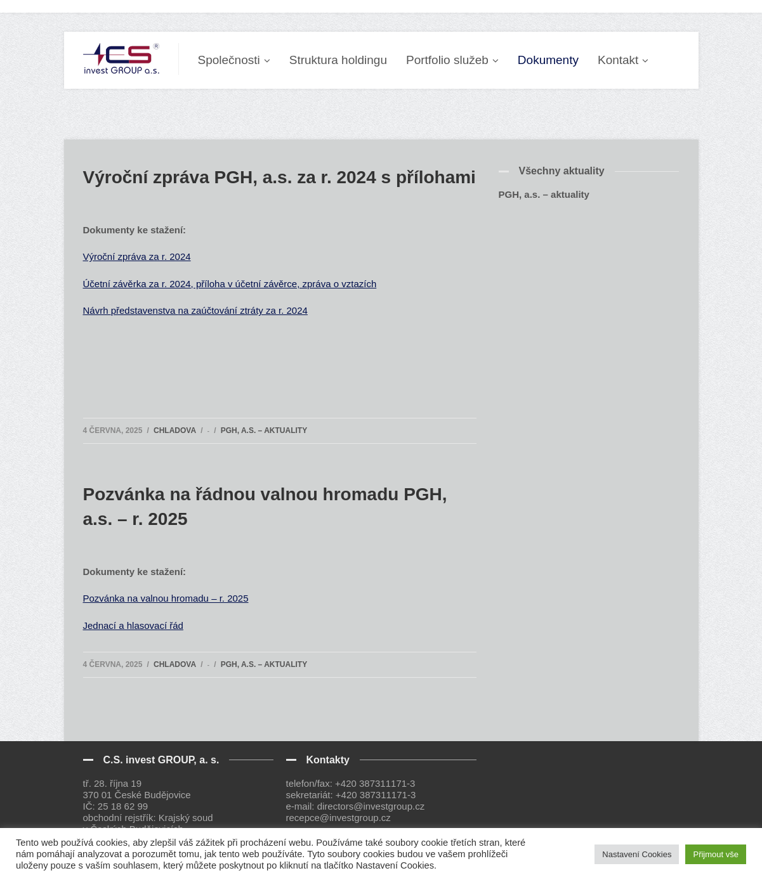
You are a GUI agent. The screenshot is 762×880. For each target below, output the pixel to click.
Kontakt (618, 60)
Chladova (175, 430)
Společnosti (229, 60)
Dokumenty (548, 60)
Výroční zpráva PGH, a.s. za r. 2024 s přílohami (279, 177)
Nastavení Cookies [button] (636, 854)
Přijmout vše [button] (716, 854)
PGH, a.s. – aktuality (264, 430)
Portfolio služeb (447, 60)
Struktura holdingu (338, 60)
